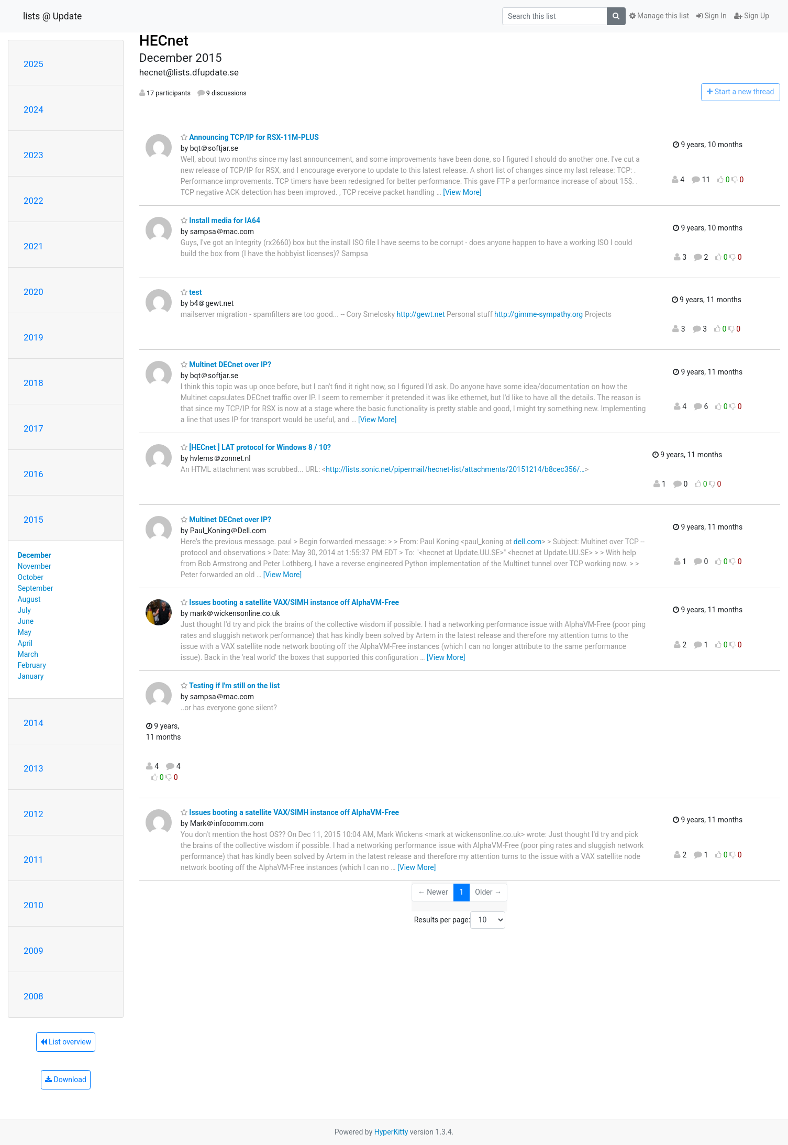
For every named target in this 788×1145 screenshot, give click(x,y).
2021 (33, 246)
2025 (33, 64)
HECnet (163, 40)
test (191, 292)
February (32, 665)
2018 (33, 383)
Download (65, 1079)
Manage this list (659, 16)
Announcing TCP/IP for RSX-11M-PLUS (250, 137)
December (34, 555)
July (24, 610)
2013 (33, 768)
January (31, 676)
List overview (66, 1042)
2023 (33, 155)
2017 (33, 428)
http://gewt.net (421, 314)
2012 (33, 814)
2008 (33, 996)
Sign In (711, 16)
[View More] (462, 192)
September (35, 588)
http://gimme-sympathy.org (538, 314)
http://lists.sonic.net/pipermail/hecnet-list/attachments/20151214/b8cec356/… (455, 469)
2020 (33, 292)
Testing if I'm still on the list (230, 685)
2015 (33, 519)
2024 (33, 109)
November (34, 566)
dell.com (527, 541)
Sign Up (751, 16)
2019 (33, 337)
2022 (33, 200)
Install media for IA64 (220, 220)
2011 (33, 859)
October (30, 577)
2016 (33, 474)
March (28, 654)
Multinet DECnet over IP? (226, 364)
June (26, 621)
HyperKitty (391, 1132)
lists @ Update (52, 16)
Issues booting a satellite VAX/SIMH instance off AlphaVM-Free (290, 602)
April (25, 643)
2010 (33, 905)
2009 (33, 950)
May (24, 632)
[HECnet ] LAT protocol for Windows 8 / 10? (256, 447)
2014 (33, 723)
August (29, 599)
